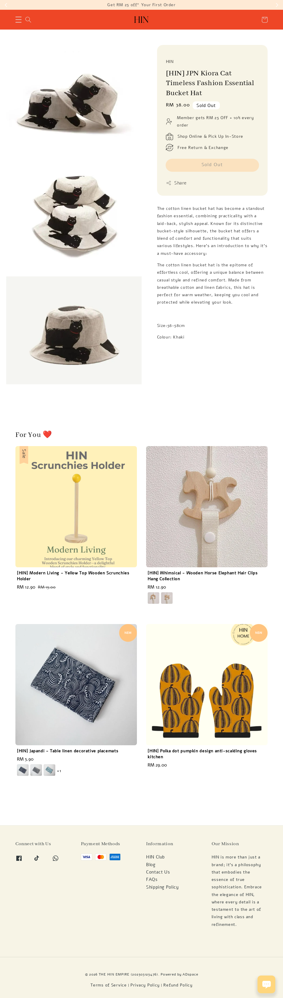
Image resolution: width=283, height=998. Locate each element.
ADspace (190, 974)
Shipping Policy (162, 887)
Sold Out (212, 164)
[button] (18, 20)
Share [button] (176, 183)
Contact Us (158, 872)
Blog (151, 865)
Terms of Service (108, 985)
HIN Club (155, 857)
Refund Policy (177, 985)
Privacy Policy (145, 985)
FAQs (152, 879)
